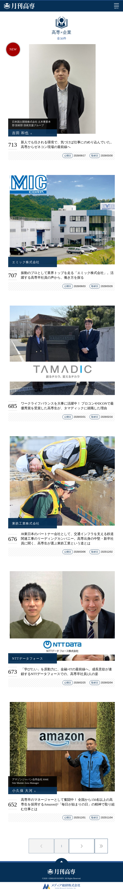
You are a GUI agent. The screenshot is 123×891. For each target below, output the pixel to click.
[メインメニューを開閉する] (116, 6)
